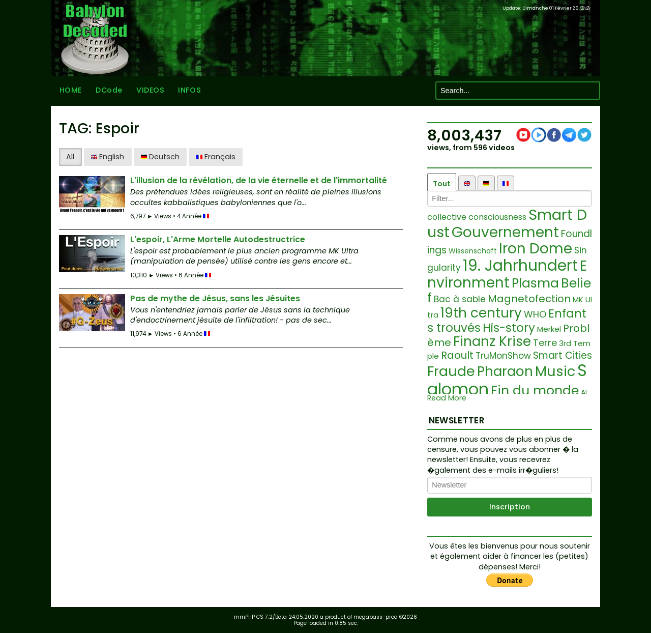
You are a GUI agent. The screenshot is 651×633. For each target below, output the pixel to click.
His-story (509, 328)
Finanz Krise (492, 341)
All (70, 157)
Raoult (457, 355)
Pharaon (505, 371)
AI (584, 392)
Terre (545, 342)
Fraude (451, 371)
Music (555, 371)
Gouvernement (505, 232)
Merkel (549, 329)
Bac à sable (460, 299)
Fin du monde (535, 390)
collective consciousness (476, 217)
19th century (481, 313)
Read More (446, 398)
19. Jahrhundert (520, 265)
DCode (108, 90)
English (107, 157)
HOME (70, 90)
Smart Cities (562, 355)
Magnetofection (529, 299)
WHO (535, 314)
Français (215, 157)
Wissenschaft (473, 251)
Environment (507, 274)
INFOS (189, 90)
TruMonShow (503, 356)
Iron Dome (535, 248)
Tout (442, 184)
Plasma (535, 283)
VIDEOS (150, 90)
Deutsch (160, 157)
